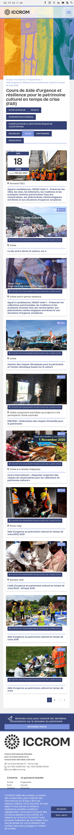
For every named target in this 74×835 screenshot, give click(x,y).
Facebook (45, 3)
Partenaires (42, 133)
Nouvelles (14, 133)
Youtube (63, 3)
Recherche (25, 788)
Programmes (34, 79)
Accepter (61, 809)
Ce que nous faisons (15, 79)
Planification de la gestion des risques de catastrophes (30, 125)
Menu (69, 12)
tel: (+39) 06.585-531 (16, 767)
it (17, 3)
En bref (10, 782)
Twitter (54, 3)
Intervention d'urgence (21, 117)
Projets (35, 110)
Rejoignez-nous (37, 726)
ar (21, 3)
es (13, 3)
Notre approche (17, 110)
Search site (71, 2)
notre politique (26, 825)
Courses (24, 785)
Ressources (15, 140)
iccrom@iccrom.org (16, 769)
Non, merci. (61, 815)
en (5, 3)
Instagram (50, 3)
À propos (12, 778)
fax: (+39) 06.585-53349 (38, 767)
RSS (67, 3)
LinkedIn (58, 3)
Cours (28, 133)
